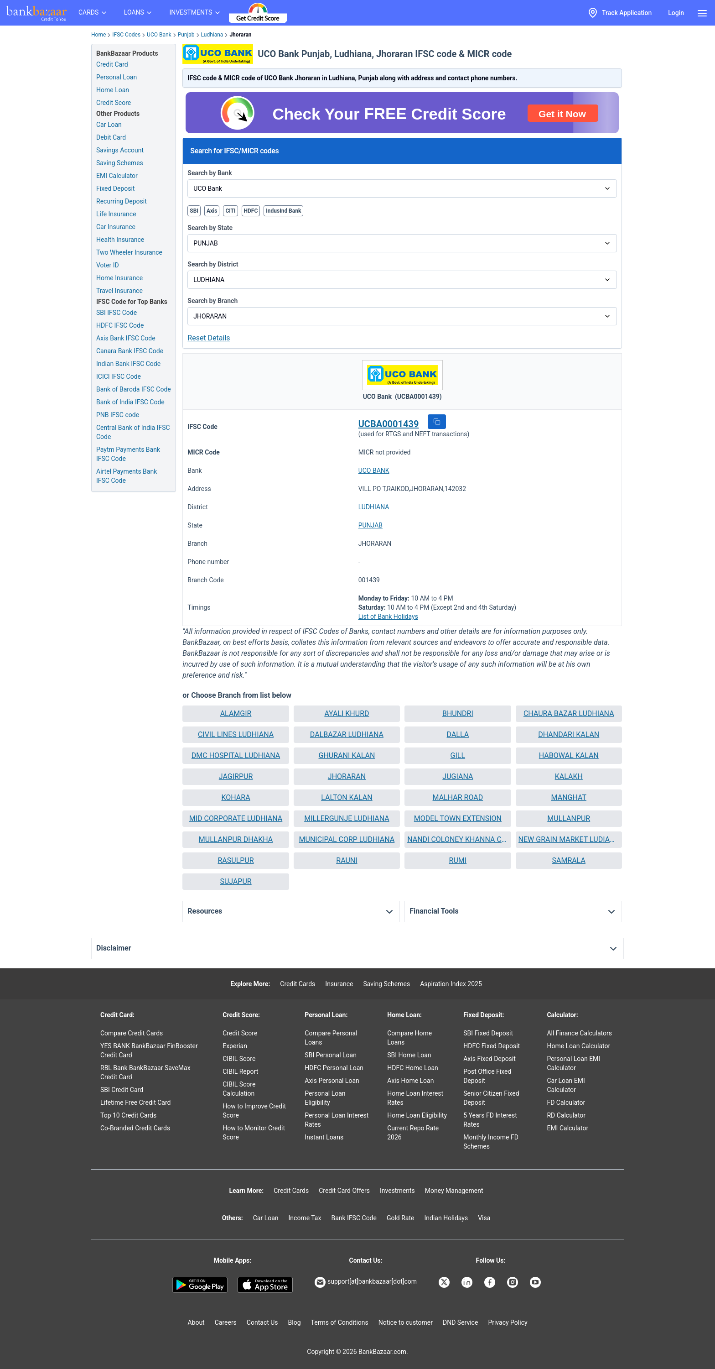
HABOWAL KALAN (569, 755)
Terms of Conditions (339, 1322)
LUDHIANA (373, 507)
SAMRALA (568, 860)
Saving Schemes (119, 163)
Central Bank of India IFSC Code (133, 432)
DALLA (458, 734)
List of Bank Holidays (388, 616)
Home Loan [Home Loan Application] (112, 90)
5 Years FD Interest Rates (490, 1120)
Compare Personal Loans (331, 1037)
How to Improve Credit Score (254, 1111)
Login (676, 12)
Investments (397, 1190)
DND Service (460, 1322)
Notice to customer (405, 1322)
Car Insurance (115, 226)
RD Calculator (566, 1115)
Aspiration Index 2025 (451, 984)
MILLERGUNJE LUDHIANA (346, 818)
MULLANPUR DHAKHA (236, 839)
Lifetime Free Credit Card (135, 1102)
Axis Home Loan (410, 1080)
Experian (235, 1046)
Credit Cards (297, 984)
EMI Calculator (117, 175)
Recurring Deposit (121, 201)
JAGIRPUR (236, 776)
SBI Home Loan (409, 1055)
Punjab (186, 34)
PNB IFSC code (117, 414)
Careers (226, 1322)
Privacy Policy (507, 1322)
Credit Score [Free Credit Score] (113, 102)
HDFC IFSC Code (120, 325)
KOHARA (235, 797)
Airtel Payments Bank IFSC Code (126, 476)
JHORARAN (347, 776)
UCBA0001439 (388, 423)
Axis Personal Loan (332, 1080)
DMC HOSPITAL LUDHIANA (236, 755)
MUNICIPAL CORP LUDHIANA (347, 839)
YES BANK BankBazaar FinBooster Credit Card (149, 1050)
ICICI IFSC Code (118, 376)
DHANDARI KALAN (568, 734)
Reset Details (208, 338)
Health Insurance (120, 239)
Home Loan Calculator (578, 1046)
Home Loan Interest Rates (415, 1098)
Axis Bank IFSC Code (125, 338)
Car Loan (109, 124)
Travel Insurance (119, 290)
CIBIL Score (239, 1058)
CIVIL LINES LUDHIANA (236, 734)
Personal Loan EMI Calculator (573, 1063)
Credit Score (240, 1033)
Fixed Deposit (115, 188)
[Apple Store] (265, 1285)
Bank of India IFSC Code (130, 402)
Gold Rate (400, 1218)
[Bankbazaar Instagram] (513, 1282)
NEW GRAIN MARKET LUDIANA (568, 839)
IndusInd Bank (283, 211)
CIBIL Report (240, 1071)
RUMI (458, 860)
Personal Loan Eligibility (325, 1098)
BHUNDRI (457, 713)
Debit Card (111, 137)
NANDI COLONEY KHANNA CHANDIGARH (457, 839)
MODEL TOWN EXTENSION (458, 818)
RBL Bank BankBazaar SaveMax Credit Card (145, 1072)
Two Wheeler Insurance (129, 252)
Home (98, 34)
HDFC (251, 211)
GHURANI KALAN (347, 755)
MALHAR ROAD (458, 797)
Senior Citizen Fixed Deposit (491, 1098)
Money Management (454, 1190)
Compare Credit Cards (131, 1033)
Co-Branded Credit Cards (135, 1128)
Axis (212, 211)
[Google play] (200, 1285)
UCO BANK (373, 470)
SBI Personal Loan (331, 1055)
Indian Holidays (446, 1218)
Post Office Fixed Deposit (487, 1076)
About (195, 1322)
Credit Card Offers (344, 1190)
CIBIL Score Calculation (239, 1089)
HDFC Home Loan (412, 1067)
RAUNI (346, 860)
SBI (194, 211)
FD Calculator (566, 1102)
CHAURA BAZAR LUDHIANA (568, 713)
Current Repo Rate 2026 (413, 1132)
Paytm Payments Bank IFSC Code (128, 454)
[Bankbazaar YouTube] (536, 1282)
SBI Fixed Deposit (488, 1033)
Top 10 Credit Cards (128, 1115)
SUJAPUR (235, 881)
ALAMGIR (236, 713)
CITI (230, 211)
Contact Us (262, 1322)
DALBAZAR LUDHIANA (346, 734)
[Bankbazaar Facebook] (490, 1282)
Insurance (339, 984)
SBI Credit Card (121, 1089)
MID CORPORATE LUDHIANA (235, 818)
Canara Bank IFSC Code (129, 351)
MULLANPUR (568, 818)
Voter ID (107, 265)
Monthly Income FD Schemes (490, 1142)
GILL (458, 755)
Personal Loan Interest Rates (336, 1120)
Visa (484, 1218)
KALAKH (569, 776)
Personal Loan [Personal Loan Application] (116, 77)
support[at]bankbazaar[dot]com (366, 1282)
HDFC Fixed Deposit (491, 1046)
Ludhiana (212, 34)
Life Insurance (116, 214)
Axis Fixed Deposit (489, 1058)
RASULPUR (236, 860)
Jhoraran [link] (240, 34)
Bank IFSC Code (354, 1218)
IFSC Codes (126, 34)
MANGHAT (568, 797)
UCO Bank (159, 34)
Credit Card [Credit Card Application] (112, 64)
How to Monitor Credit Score (254, 1132)
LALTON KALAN (346, 797)
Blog (294, 1322)
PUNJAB (370, 525)
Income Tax (305, 1218)
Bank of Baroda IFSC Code (133, 389)
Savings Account (120, 150)
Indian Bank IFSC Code (128, 363)
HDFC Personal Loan (334, 1067)
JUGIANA (457, 776)
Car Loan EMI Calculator (566, 1085)
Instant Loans (324, 1137)
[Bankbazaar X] (445, 1282)
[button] (437, 421)
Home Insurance (119, 278)
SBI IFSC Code (116, 312)
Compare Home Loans (409, 1037)
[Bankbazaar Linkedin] (467, 1282)
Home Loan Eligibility (417, 1115)
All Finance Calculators (579, 1033)
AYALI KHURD (346, 713)
